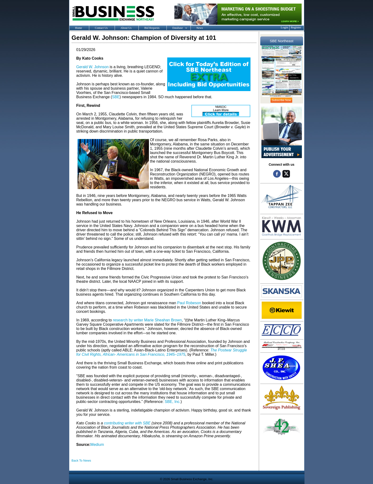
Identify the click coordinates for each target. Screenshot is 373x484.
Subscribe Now (281, 100)
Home (78, 28)
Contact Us (101, 28)
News (199, 28)
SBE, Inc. (173, 402)
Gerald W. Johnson (92, 67)
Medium (97, 445)
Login (284, 27)
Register (296, 27)
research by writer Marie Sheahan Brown (147, 320)
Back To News (81, 460)
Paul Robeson (189, 303)
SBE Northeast (281, 41)
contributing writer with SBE (127, 423)
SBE (116, 97)
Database (177, 28)
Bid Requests (152, 28)
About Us (126, 28)
